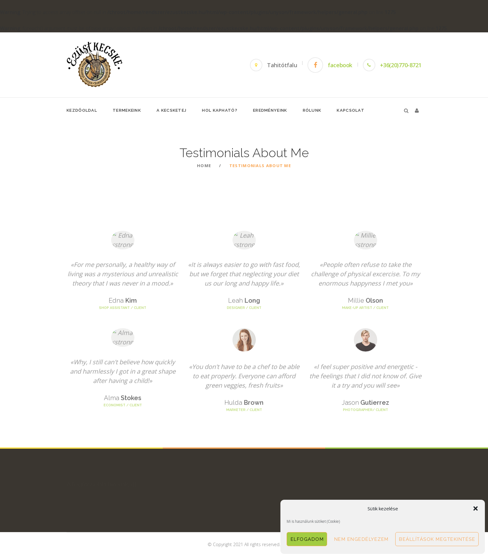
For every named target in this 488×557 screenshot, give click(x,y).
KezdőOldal (82, 110)
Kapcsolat (350, 110)
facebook (340, 65)
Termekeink (127, 110)
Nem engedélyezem (361, 539)
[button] (475, 508)
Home (204, 165)
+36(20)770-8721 (400, 65)
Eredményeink (270, 110)
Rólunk (312, 110)
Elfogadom (307, 539)
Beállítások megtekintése (437, 539)
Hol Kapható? (219, 110)
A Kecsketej (171, 110)
